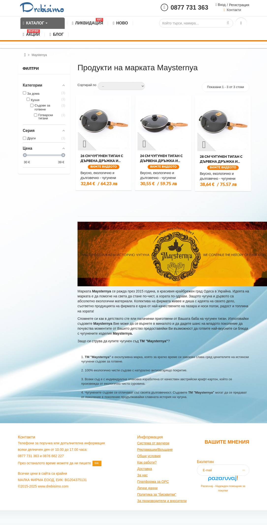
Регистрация (239, 5)
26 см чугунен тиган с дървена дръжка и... (101, 158)
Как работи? (147, 462)
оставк (145, 469)
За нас (142, 475)
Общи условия (149, 456)
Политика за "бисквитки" (156, 494)
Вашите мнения (226, 442)
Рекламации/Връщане (155, 450)
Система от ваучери (153, 443)
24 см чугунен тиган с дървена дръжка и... (161, 158)
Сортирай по (87, 85)
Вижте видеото (103, 166)
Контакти (234, 10)
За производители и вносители (162, 501)
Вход (221, 5)
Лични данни (147, 488)
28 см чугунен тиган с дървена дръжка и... (221, 159)
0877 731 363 (189, 7)
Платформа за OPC (153, 482)
